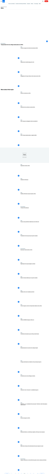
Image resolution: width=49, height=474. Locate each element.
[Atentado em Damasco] (34, 185)
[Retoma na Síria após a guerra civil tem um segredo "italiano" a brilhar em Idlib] (34, 53)
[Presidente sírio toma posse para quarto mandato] (34, 241)
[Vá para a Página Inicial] (3, 1)
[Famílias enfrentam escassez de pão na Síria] (34, 199)
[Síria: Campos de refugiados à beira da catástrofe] (34, 126)
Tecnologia (36, 3)
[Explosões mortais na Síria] (34, 171)
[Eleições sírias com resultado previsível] (34, 297)
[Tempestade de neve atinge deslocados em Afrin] (24, 44)
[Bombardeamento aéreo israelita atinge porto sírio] (34, 67)
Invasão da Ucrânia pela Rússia (21, 3)
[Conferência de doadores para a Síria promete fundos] (34, 339)
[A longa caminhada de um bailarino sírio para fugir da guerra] (34, 367)
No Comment (3, 43)
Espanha (28, 3)
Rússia (32, 3)
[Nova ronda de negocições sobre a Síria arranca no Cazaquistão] (34, 81)
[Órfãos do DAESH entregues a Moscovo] (34, 325)
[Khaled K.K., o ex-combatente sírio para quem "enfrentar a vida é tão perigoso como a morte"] (34, 409)
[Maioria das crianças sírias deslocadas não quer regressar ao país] (34, 451)
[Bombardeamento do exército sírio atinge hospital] (34, 353)
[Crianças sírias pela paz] (34, 213)
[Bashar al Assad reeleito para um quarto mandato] (34, 283)
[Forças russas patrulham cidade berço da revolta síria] (34, 227)
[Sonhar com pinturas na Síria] (34, 98)
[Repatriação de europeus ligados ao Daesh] (34, 269)
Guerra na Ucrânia (11, 3)
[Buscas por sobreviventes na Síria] (34, 255)
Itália (40, 3)
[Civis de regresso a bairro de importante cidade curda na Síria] (34, 311)
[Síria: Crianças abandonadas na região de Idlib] (34, 140)
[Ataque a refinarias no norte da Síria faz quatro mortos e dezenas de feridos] (34, 465)
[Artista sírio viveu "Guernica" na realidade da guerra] (34, 395)
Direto (46, 1)
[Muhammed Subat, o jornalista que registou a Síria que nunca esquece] (34, 437)
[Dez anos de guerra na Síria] (34, 423)
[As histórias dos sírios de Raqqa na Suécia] (34, 381)
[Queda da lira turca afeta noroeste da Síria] (34, 112)
